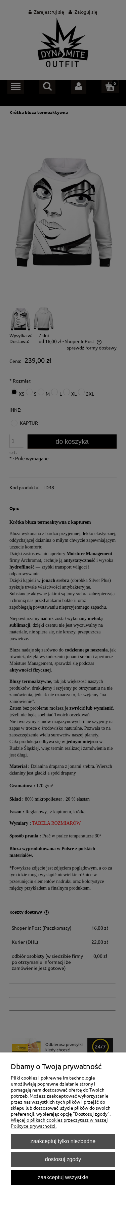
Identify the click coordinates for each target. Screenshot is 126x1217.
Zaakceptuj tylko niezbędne (63, 1141)
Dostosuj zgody (63, 1159)
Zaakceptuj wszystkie (63, 1177)
